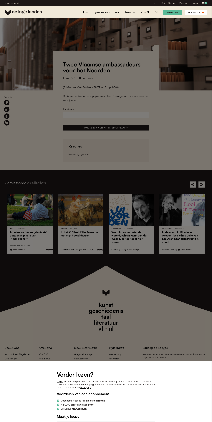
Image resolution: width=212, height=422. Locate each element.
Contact (171, 3)
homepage (85, 387)
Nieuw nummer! (12, 3)
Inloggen (194, 3)
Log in (60, 381)
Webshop (183, 3)
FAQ (163, 3)
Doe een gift (196, 12)
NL (155, 3)
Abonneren (172, 12)
